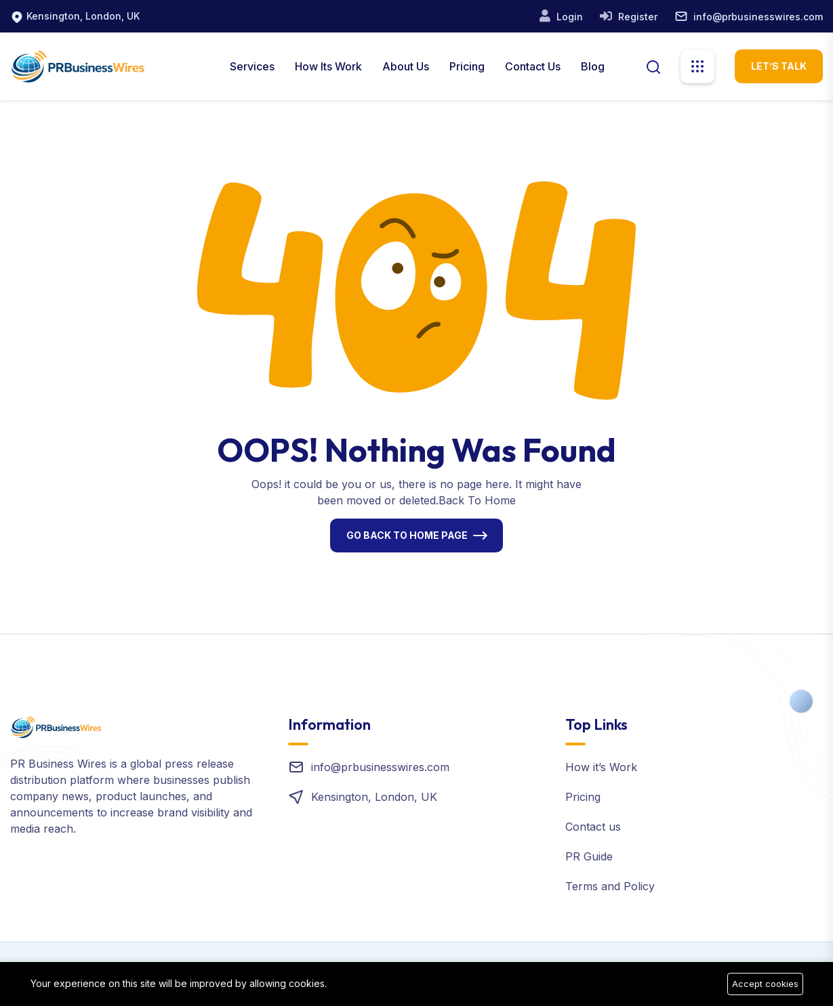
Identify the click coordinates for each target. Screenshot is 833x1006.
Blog (593, 66)
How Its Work (328, 66)
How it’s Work (601, 767)
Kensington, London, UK (83, 16)
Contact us (593, 826)
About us (405, 66)
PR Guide (589, 856)
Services (252, 66)
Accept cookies (765, 983)
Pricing (467, 66)
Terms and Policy (610, 886)
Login (568, 16)
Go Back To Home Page (407, 535)
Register (636, 16)
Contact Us (533, 66)
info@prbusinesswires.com (758, 16)
